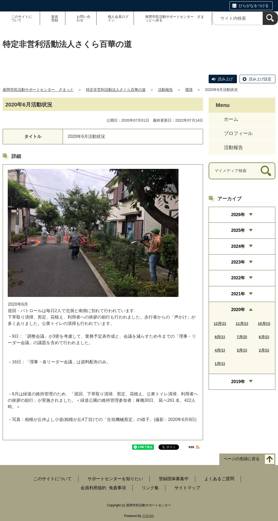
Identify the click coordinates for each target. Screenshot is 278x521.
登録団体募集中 (174, 478)
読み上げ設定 (260, 79)
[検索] (270, 18)
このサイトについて (21, 18)
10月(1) (264, 323)
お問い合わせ (83, 18)
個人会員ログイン (118, 18)
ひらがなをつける (254, 5)
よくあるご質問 (219, 478)
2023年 (238, 262)
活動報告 (165, 90)
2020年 (238, 309)
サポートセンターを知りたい (115, 478)
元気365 (148, 516)
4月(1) (220, 350)
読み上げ (225, 79)
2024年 (238, 246)
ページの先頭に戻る (242, 459)
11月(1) (242, 323)
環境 (189, 90)
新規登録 (54, 18)
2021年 (238, 294)
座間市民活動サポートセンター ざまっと (38, 90)
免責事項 (117, 488)
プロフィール (238, 133)
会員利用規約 (93, 488)
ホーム (231, 119)
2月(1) (264, 350)
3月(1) (242, 350)
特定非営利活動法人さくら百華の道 (116, 90)
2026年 (238, 214)
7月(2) (242, 337)
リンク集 (150, 488)
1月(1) (220, 363)
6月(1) (264, 337)
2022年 (238, 278)
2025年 (238, 230)
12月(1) (220, 323)
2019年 (238, 381)
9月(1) (220, 337)
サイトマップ (187, 488)
